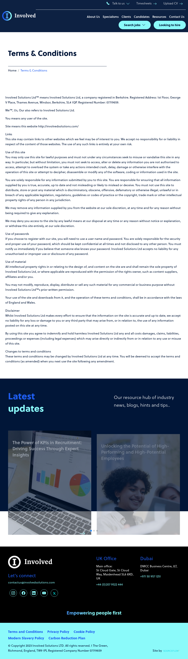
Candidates (141, 17)
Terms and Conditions (25, 631)
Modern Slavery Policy (26, 637)
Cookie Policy (84, 631)
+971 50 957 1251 (150, 576)
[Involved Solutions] (19, 16)
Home (12, 70)
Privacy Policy (58, 631)
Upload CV (170, 3)
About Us (93, 17)
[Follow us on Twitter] (54, 593)
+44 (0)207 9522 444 (109, 584)
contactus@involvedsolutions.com (31, 582)
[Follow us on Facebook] (23, 593)
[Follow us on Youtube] (44, 593)
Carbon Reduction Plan (66, 637)
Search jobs (132, 25)
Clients (126, 17)
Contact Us (176, 17)
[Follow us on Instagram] (13, 593)
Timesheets (144, 3)
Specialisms (111, 17)
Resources (159, 17)
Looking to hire (169, 25)
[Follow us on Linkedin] (33, 593)
